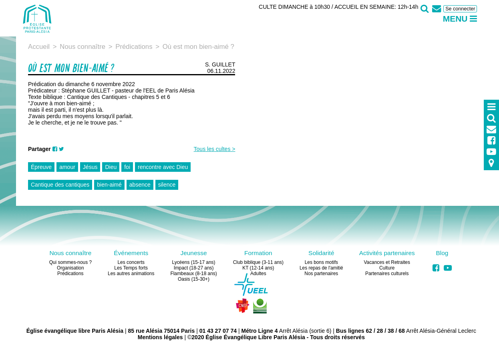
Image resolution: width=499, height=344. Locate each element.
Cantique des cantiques (60, 184)
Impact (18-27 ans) (194, 268)
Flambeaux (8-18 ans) (193, 273)
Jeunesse (193, 252)
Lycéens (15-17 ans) (193, 262)
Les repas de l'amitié (321, 268)
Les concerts (130, 262)
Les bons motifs (321, 262)
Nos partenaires (321, 273)
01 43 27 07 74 (218, 331)
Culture (386, 268)
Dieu (111, 167)
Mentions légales (160, 337)
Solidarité (321, 252)
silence (167, 184)
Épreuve (41, 167)
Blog (442, 252)
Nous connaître (70, 252)
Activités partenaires (387, 252)
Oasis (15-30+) (193, 279)
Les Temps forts (131, 268)
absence (140, 184)
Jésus (90, 167)
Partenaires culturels (386, 273)
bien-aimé (109, 184)
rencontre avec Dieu (163, 167)
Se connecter (460, 9)
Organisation (70, 268)
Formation (258, 252)
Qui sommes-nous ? (70, 262)
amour (67, 167)
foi (127, 167)
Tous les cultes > (214, 149)
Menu (460, 18)
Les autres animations (131, 273)
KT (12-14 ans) (258, 268)
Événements (131, 252)
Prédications (70, 273)
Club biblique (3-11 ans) (258, 262)
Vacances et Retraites (387, 262)
